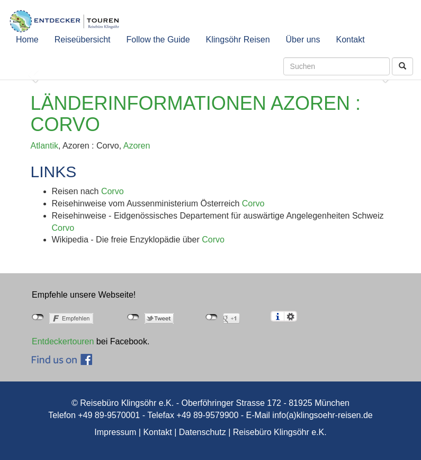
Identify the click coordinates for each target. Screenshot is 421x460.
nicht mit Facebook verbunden (38, 317)
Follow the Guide (158, 39)
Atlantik (44, 145)
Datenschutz (202, 432)
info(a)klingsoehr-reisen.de (322, 415)
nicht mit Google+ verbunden (211, 317)
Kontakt (350, 39)
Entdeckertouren (63, 341)
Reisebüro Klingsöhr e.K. (280, 432)
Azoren (136, 145)
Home (27, 39)
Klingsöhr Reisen (238, 39)
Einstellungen (290, 316)
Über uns (303, 39)
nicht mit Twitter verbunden (133, 317)
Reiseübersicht (83, 39)
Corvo (112, 191)
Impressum (115, 432)
